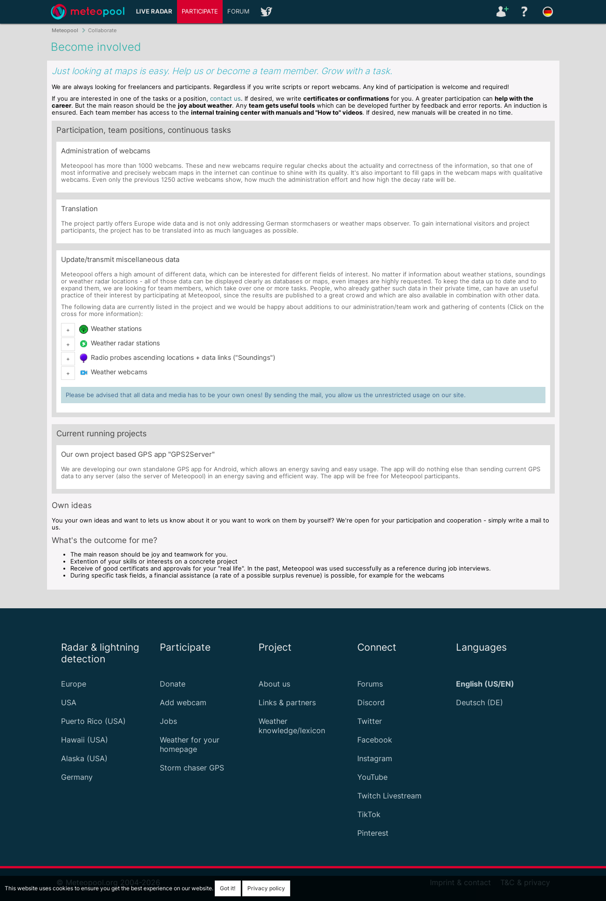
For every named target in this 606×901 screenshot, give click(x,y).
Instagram (374, 758)
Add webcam (183, 702)
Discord (371, 702)
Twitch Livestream (389, 795)
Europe (73, 683)
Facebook (374, 739)
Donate (172, 683)
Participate (200, 11)
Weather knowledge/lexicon (292, 725)
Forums (370, 683)
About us (274, 683)
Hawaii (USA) (84, 739)
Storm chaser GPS (192, 767)
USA (68, 702)
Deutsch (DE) (479, 702)
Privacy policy (266, 888)
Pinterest (372, 833)
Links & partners (287, 702)
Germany (77, 777)
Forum (238, 11)
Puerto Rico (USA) (93, 721)
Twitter (369, 721)
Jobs (168, 721)
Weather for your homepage (189, 744)
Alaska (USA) (84, 758)
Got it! (228, 888)
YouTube (372, 777)
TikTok (369, 814)
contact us (225, 98)
